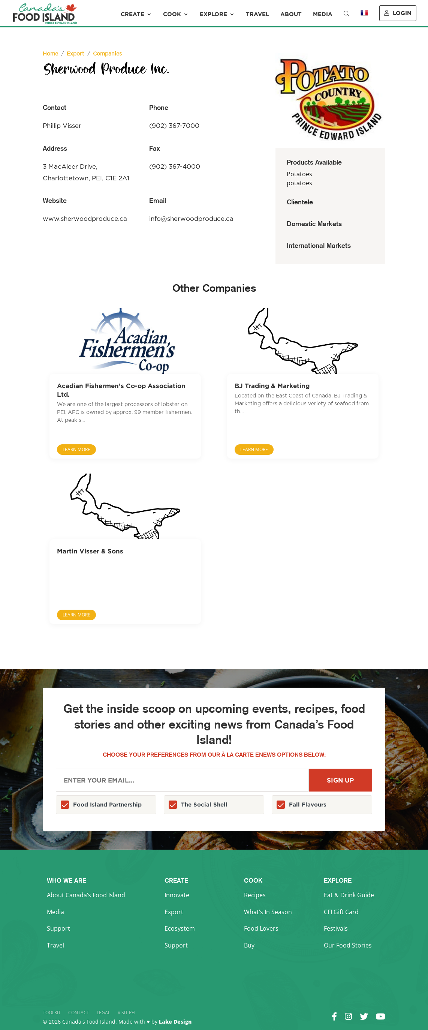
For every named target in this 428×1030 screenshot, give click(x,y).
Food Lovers (261, 928)
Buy (249, 945)
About (291, 14)
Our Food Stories (348, 945)
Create (132, 14)
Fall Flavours (307, 804)
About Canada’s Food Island (86, 895)
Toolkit (52, 1012)
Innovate (177, 895)
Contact (78, 1012)
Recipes (255, 895)
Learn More (76, 449)
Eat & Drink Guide (349, 895)
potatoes (299, 183)
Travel (257, 14)
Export (174, 912)
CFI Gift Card (341, 912)
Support (58, 928)
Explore (213, 14)
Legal (103, 1012)
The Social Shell (204, 804)
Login (398, 13)
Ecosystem (180, 928)
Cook (172, 14)
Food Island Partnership (107, 804)
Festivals (336, 928)
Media (322, 14)
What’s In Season (268, 912)
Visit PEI (126, 1012)
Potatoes (299, 174)
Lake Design (175, 1021)
